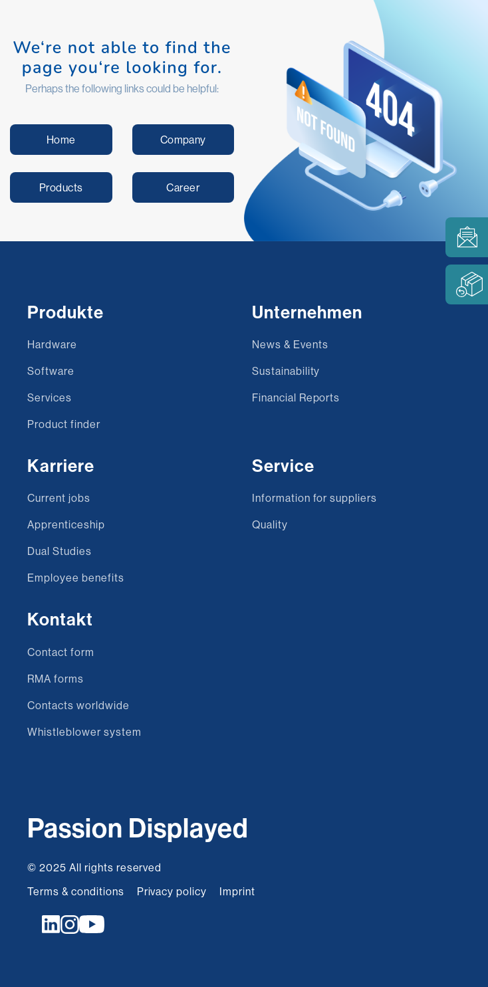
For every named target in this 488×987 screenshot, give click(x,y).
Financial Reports (296, 397)
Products (61, 187)
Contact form (60, 652)
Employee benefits (75, 577)
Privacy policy (172, 891)
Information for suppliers (314, 497)
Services (49, 397)
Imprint (237, 891)
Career (182, 187)
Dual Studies (59, 551)
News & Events (290, 344)
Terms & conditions (75, 891)
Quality (270, 524)
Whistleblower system (84, 731)
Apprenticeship (65, 524)
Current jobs (58, 497)
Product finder (63, 424)
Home (61, 139)
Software (50, 371)
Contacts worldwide (78, 705)
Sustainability (286, 371)
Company (183, 139)
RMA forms (55, 678)
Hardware (52, 344)
